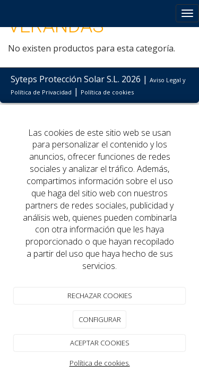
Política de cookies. (100, 363)
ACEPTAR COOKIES (99, 343)
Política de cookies (107, 92)
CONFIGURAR (100, 319)
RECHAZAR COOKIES (99, 295)
